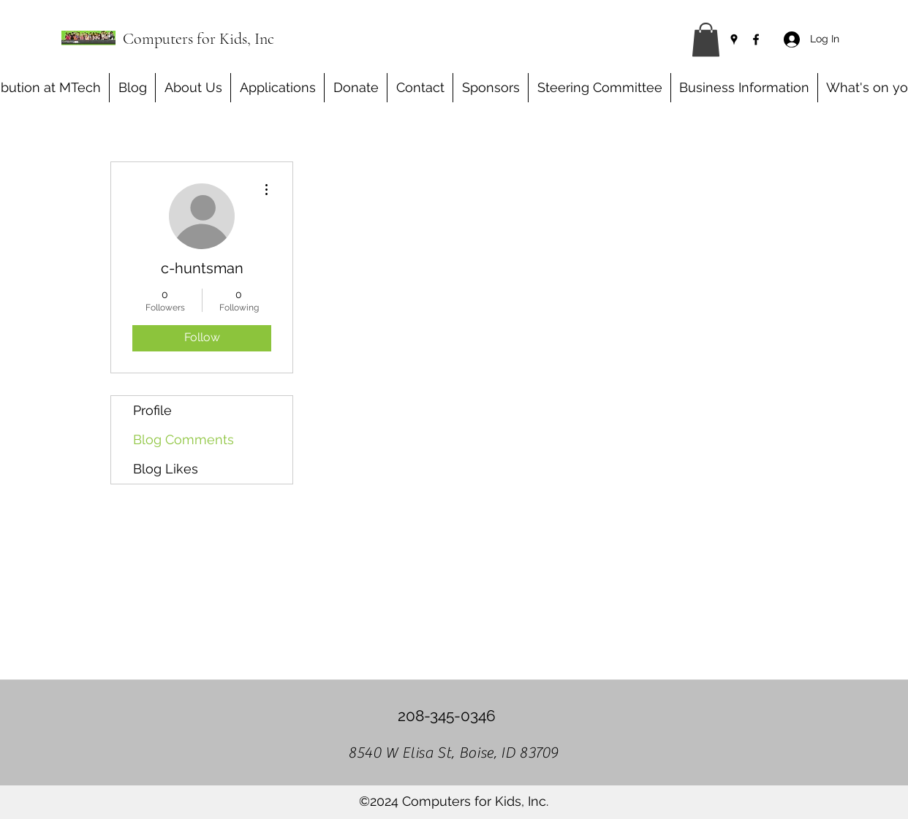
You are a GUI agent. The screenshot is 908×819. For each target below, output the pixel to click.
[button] (706, 40)
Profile (152, 410)
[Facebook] (756, 39)
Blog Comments (183, 439)
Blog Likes (165, 468)
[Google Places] (734, 39)
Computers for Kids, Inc (198, 38)
